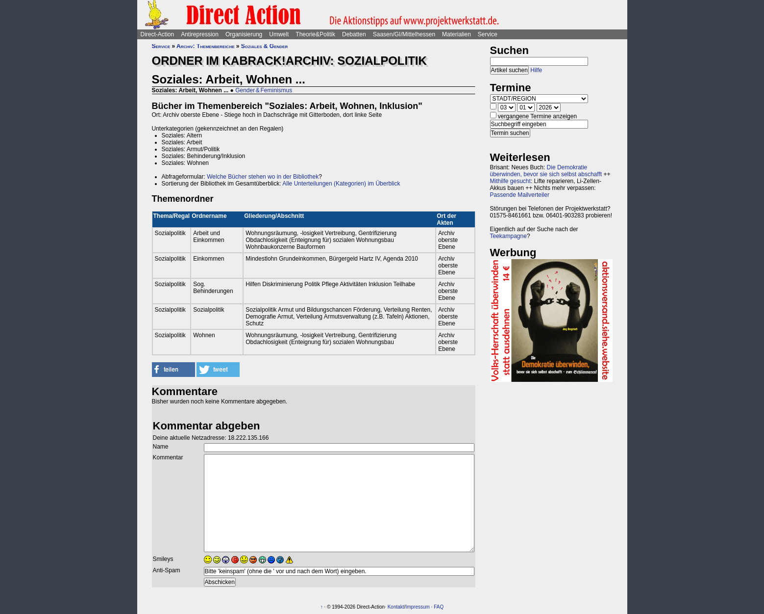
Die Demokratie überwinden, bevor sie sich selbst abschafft (546, 171)
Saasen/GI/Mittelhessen (404, 34)
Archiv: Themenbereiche (205, 46)
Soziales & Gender (264, 46)
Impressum (417, 607)
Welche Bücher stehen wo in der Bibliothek (263, 176)
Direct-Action (157, 34)
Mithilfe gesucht (510, 181)
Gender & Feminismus (263, 90)
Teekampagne (508, 236)
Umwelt (279, 34)
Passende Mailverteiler (519, 194)
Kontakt (396, 607)
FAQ (439, 607)
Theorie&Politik (315, 34)
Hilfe (536, 70)
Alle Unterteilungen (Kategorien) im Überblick (341, 183)
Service (487, 34)
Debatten (354, 34)
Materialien (456, 34)
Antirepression (200, 34)
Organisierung (243, 34)
